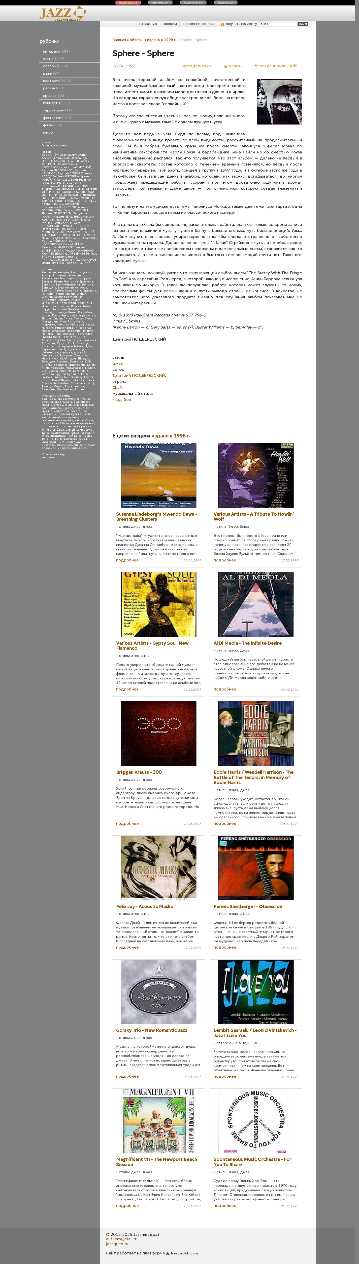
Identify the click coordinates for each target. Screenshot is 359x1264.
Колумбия (85, 312)
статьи (53, 59)
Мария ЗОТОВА (66, 219)
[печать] (233, 66)
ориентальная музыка (57, 420)
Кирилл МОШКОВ (67, 204)
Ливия (89, 380)
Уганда (81, 349)
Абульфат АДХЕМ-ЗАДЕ (69, 154)
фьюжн (84, 438)
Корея (46, 315)
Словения (48, 343)
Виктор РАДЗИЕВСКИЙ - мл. (61, 188)
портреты (56, 81)
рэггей (70, 429)
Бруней (60, 374)
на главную (148, 24)
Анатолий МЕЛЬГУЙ (77, 167)
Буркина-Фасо (77, 374)
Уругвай (79, 352)
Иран (72, 303)
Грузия (70, 294)
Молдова (77, 324)
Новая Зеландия (53, 331)
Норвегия (73, 331)
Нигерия (48, 328)
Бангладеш (68, 278)
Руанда (47, 386)
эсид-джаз (87, 445)
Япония (80, 389)
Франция (66, 355)
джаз (55, 145)
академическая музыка (74, 398)
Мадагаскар (75, 368)
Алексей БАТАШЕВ (67, 161)
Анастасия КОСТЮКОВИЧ (59, 165)
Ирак (63, 303)
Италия (76, 306)
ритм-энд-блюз (53, 429)
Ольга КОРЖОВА (83, 235)
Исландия (49, 306)
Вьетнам (47, 290)
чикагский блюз (53, 445)
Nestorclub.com (184, 1253)
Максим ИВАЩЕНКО (67, 216)
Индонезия (50, 303)
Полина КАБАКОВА (82, 238)
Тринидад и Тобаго (69, 346)
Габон (59, 290)
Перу (57, 334)
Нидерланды (64, 328)
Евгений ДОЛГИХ (75, 201)
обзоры (55, 66)
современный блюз (65, 432)
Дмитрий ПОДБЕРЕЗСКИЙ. (139, 375)
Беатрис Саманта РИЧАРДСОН (61, 184)
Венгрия (87, 284)
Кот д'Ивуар (61, 380)
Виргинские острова (72, 287)
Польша (68, 334)
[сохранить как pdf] (275, 66)
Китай (72, 312)
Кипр (45, 368)
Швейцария (68, 358)
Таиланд (82, 343)
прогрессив (82, 426)
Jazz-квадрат (67, 19)
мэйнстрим (61, 411)
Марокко (48, 324)
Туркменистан (52, 349)
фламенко (70, 438)
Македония (50, 321)
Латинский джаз (61, 408)
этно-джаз (79, 448)
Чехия (46, 358)
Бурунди (48, 284)
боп (45, 408)
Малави (47, 383)
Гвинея (58, 377)
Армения (75, 275)
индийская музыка (64, 417)
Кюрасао (57, 368)
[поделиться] (197, 66)
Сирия (58, 386)
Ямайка (47, 364)
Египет (88, 377)
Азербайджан (81, 272)
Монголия (78, 383)
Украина (66, 352)
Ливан (57, 318)
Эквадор (48, 361)
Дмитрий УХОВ (78, 198)
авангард (49, 398)
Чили (54, 358)
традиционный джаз (66, 435)
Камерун (48, 312)
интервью (56, 51)
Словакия (89, 340)
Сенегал (47, 340)
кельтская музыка (83, 423)
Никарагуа (83, 328)
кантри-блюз (84, 420)
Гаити (77, 290)
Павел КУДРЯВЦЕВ (55, 238)
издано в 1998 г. (162, 39)
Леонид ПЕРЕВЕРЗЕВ (57, 213)
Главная (119, 39)
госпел (75, 411)
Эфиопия (76, 361)
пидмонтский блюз (56, 423)
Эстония (62, 361)
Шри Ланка (50, 371)
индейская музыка (68, 414)
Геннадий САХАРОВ (71, 192)
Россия (67, 337)
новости (170, 24)
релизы (53, 88)
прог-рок (48, 426)
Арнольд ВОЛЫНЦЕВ (72, 179)
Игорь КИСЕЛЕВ (53, 263)
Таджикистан (74, 386)
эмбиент (72, 445)
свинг (80, 429)
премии (54, 96)
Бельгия (47, 281)
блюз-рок (81, 404)
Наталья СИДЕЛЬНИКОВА (60, 229)
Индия (76, 300)
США (71, 343)
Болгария (71, 281)
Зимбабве (49, 300)
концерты (56, 103)
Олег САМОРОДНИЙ (79, 232)
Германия (89, 290)
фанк (58, 438)
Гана (68, 290)
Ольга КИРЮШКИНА (56, 235)
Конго (46, 380)
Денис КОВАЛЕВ (69, 195)
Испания (63, 306)
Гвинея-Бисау (73, 377)
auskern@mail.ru (121, 1238)
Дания (81, 294)
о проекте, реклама (198, 24)
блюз (45, 145)
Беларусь (84, 278)
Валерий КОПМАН (75, 185)
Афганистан (50, 278)
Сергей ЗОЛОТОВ (55, 241)
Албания (65, 371)
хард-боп (49, 442)
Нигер (91, 383)
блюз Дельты (63, 404)
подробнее (127, 560)
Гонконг (47, 294)
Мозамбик (61, 383)
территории (57, 110)
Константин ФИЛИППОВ (59, 207)
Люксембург (82, 318)
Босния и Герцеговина (70, 364)
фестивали (57, 118)
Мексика (63, 324)
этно (63, 145)
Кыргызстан (86, 315)
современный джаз (56, 448)
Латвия (47, 318)
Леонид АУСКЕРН (75, 210)
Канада (61, 312)
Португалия (84, 334)
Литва (67, 318)
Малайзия (67, 321)
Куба (73, 315)
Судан (61, 343)
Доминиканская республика (62, 297)
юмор (48, 132)
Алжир (46, 275)
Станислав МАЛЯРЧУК (57, 247)
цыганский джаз (69, 442)
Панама (47, 334)
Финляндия (50, 355)
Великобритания (68, 284)
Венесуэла (49, 287)
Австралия (49, 272)
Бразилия (86, 281)
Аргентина (60, 275)
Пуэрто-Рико (51, 337)
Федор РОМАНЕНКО (79, 250)
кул (91, 404)
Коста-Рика (60, 315)
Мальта (90, 368)
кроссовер (65, 426)
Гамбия (47, 377)
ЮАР (87, 361)
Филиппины (65, 389)
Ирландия (84, 303)
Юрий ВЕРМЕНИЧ (76, 253)
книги (51, 73)
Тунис (90, 346)
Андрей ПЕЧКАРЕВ (71, 173)
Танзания (48, 389)
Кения (91, 364)
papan (46, 154)
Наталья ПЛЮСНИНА (74, 226)
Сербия (60, 340)
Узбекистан (50, 352)
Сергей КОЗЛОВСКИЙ (60, 243)
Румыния (79, 337)
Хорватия (81, 355)
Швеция (83, 358)
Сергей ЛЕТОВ (73, 244)
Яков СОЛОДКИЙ (78, 263)
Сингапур (74, 340)
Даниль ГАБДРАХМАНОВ (79, 259)
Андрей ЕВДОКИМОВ (57, 170)
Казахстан (59, 309)
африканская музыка (57, 401)
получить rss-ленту (239, 24)
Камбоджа (76, 309)
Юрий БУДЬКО (52, 253)
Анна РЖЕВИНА (68, 176)
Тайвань (48, 346)
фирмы (52, 125)
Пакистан (88, 331)
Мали (79, 321)
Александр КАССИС (56, 158)
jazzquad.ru (117, 1243)
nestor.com (128, 2)
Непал (89, 324)
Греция (59, 294)
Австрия (63, 272)
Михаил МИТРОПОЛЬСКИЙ (66, 221)
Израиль (64, 300)
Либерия (77, 380)
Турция (68, 349)
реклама (48, 457)
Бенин (58, 281)
